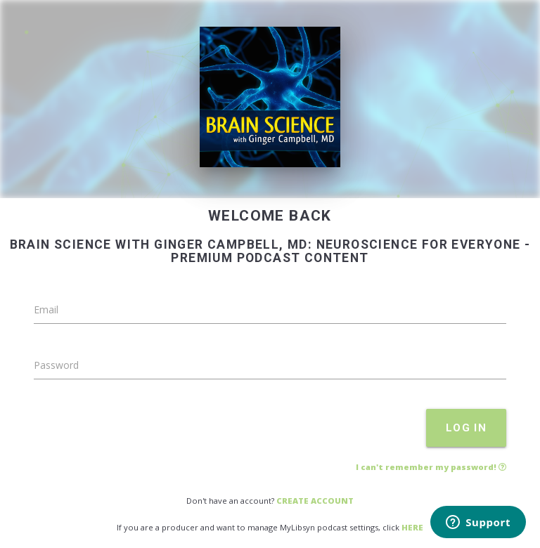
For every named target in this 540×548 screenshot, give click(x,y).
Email (46, 309)
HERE (412, 527)
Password (56, 365)
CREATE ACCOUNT (315, 500)
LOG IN (466, 428)
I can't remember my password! (431, 467)
